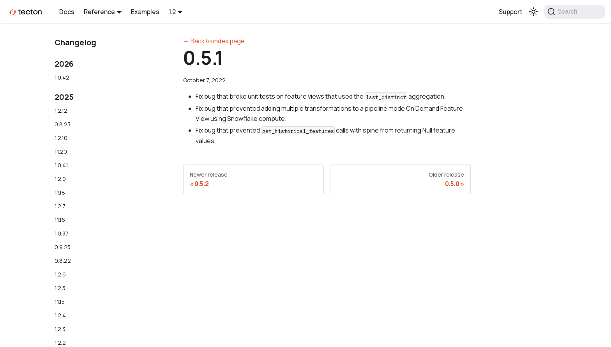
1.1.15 (60, 301)
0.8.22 (63, 260)
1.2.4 (60, 315)
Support (511, 11)
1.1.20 (61, 151)
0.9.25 (63, 247)
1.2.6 (60, 274)
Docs (66, 11)
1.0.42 (62, 77)
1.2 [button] (172, 11)
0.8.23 (63, 124)
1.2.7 (60, 206)
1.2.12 (61, 110)
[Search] (574, 12)
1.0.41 (61, 165)
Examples (145, 11)
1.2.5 (60, 288)
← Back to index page (214, 41)
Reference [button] (99, 11)
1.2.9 (60, 178)
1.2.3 (60, 329)
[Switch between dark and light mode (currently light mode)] (533, 11)
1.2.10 (61, 138)
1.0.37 (62, 233)
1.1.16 (60, 219)
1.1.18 (60, 192)
